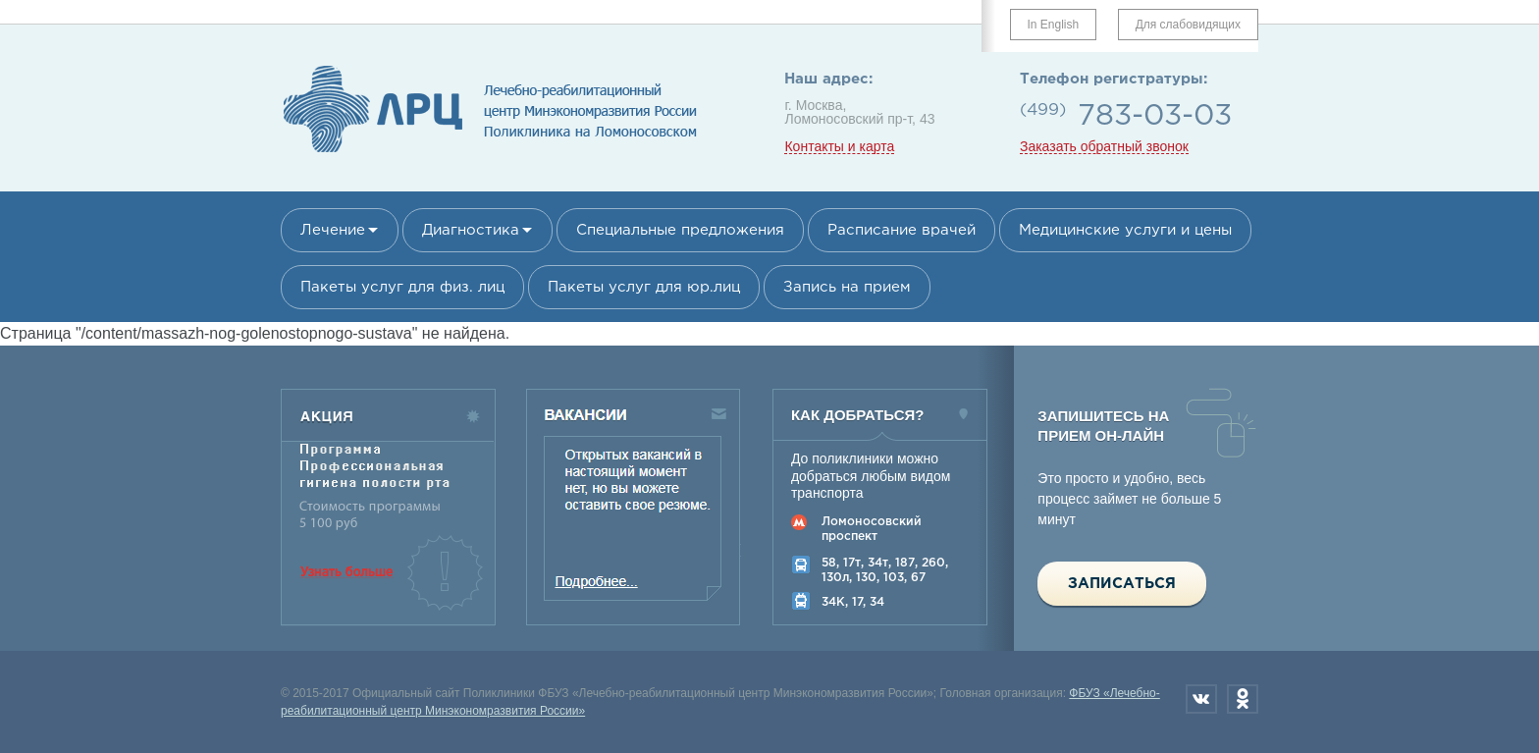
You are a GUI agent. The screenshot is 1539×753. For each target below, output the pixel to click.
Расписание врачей (901, 230)
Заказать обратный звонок (1104, 146)
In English (1054, 24)
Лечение (332, 230)
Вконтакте (1201, 699)
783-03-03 (1155, 116)
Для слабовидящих (1188, 24)
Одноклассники (1242, 699)
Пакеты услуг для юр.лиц (644, 287)
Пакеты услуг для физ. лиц (402, 287)
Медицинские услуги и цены (1125, 230)
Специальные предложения (680, 230)
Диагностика (470, 230)
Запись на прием (847, 287)
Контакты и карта (839, 146)
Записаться (1122, 583)
